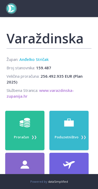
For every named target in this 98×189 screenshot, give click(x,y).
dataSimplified (58, 181)
